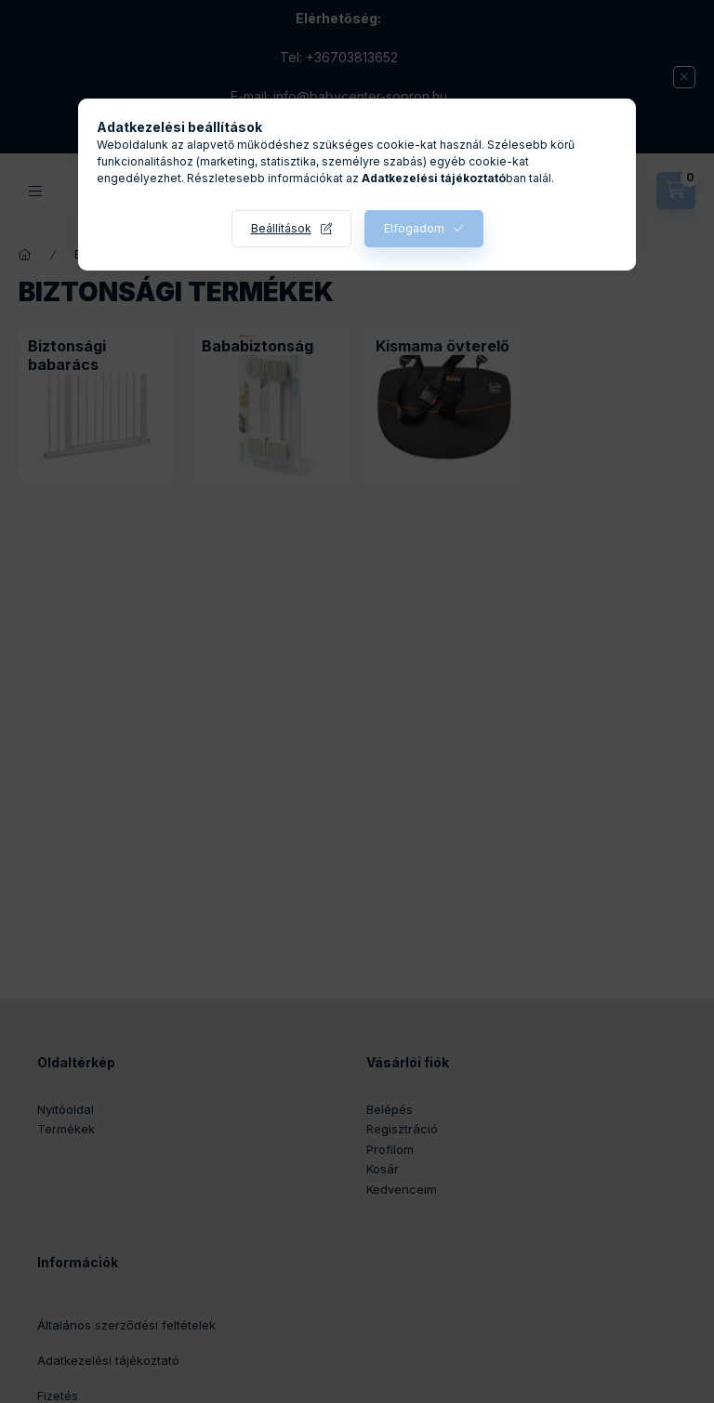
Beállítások (281, 228)
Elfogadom (414, 228)
